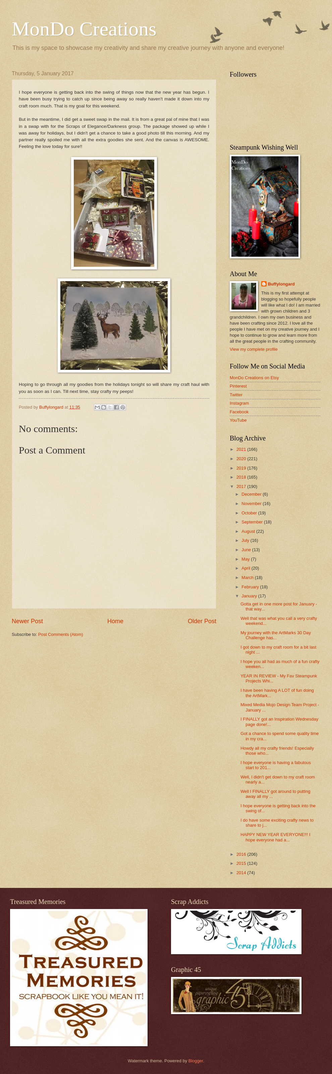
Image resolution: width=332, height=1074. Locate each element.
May (246, 559)
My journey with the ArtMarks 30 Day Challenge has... (275, 635)
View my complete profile (254, 349)
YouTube (238, 420)
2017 (241, 486)
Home (115, 621)
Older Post (202, 621)
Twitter (236, 394)
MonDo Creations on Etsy (254, 377)
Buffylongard (281, 283)
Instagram (239, 403)
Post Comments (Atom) (60, 634)
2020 (241, 458)
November (252, 503)
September (252, 521)
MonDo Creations (84, 29)
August (248, 531)
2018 (241, 477)
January (249, 595)
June (246, 549)
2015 (241, 863)
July (245, 540)
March (248, 577)
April (246, 568)
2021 (241, 449)
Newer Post (27, 621)
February (250, 586)
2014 (241, 872)
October (249, 512)
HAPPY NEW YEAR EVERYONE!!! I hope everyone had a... (275, 837)
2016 (241, 854)
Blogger (195, 1060)
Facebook (239, 411)
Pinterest (238, 386)
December (252, 494)
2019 (241, 468)
